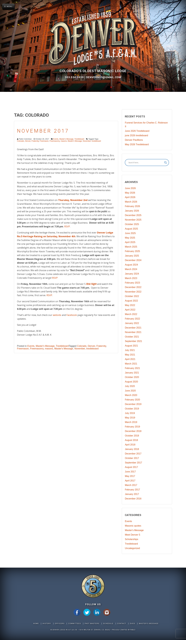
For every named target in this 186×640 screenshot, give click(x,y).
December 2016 (133, 498)
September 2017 (133, 462)
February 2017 (132, 489)
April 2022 (130, 309)
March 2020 (131, 395)
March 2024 (131, 269)
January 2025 (132, 255)
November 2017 (43, 131)
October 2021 (132, 336)
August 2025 (131, 229)
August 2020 (131, 381)
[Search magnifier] (165, 162)
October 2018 (132, 435)
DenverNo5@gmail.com (103, 77)
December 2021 (133, 327)
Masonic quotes (133, 526)
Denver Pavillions (134, 140)
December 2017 (133, 453)
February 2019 (132, 426)
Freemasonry (55, 141)
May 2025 (130, 237)
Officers (60, 623)
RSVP (67, 226)
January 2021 (132, 372)
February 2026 (132, 206)
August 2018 (131, 440)
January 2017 (132, 494)
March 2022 (131, 314)
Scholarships (131, 539)
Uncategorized (132, 548)
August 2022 (131, 300)
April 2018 (130, 444)
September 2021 (133, 341)
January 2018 (132, 449)
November (87, 141)
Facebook (71, 315)
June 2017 (130, 471)
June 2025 (130, 233)
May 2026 (130, 193)
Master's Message (66, 139)
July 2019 (130, 413)
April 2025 (130, 242)
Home (36, 623)
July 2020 (130, 386)
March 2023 (131, 278)
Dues (132, 623)
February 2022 (132, 318)
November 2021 (133, 332)
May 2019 (130, 417)
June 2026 (130, 188)
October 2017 (132, 458)
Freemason (44, 141)
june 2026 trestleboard (136, 135)
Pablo (132, 630)
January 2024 (132, 273)
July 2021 (130, 350)
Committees (74, 623)
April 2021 (130, 359)
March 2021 (131, 363)
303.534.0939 (74, 77)
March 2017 (131, 485)
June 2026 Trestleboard (137, 131)
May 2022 (130, 305)
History (47, 623)
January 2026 (132, 211)
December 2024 (133, 260)
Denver (28, 141)
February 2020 (132, 399)
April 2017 (130, 480)
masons (64, 141)
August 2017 (131, 467)
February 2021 (132, 368)
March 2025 (131, 246)
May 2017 (130, 476)
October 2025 (132, 224)
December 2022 (133, 287)
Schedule (108, 623)
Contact (121, 623)
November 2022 (133, 291)
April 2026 (130, 197)
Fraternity (35, 141)
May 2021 (130, 354)
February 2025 (132, 251)
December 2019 (133, 404)
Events (55, 139)
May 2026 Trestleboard (137, 144)
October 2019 (132, 408)
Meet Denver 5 (132, 535)
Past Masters (92, 623)
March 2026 (131, 202)
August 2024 (131, 264)
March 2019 (131, 422)
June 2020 (130, 390)
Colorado (20, 141)
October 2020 (132, 377)
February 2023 (132, 282)
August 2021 (131, 345)
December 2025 (133, 215)
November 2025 (133, 220)
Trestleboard (79, 139)
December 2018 (133, 431)
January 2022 (132, 323)
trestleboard (96, 141)
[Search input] (145, 162)
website (57, 315)
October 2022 (132, 296)
